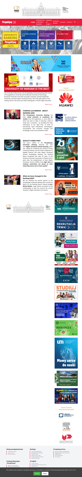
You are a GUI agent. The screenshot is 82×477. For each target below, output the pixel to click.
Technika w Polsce (11, 454)
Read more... (49, 104)
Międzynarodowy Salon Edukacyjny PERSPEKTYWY (62, 453)
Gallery (62, 22)
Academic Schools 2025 (29, 34)
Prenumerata (57, 456)
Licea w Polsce (11, 452)
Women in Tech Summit (13, 465)
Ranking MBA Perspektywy (37, 452)
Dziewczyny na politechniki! (13, 466)
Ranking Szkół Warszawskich (37, 456)
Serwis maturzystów (12, 451)
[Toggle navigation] (14, 22)
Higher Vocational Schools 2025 (46, 34)
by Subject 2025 (64, 33)
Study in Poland (34, 463)
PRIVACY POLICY (72, 470)
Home (33, 22)
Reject (45, 473)
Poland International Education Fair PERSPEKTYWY (38, 465)
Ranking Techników (35, 458)
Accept (37, 473)
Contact (69, 22)
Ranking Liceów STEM (35, 455)
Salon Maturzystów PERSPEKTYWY (62, 451)
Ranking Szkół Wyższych (36, 451)
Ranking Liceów (34, 454)
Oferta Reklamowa (59, 455)
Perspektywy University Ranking (40, 22)
